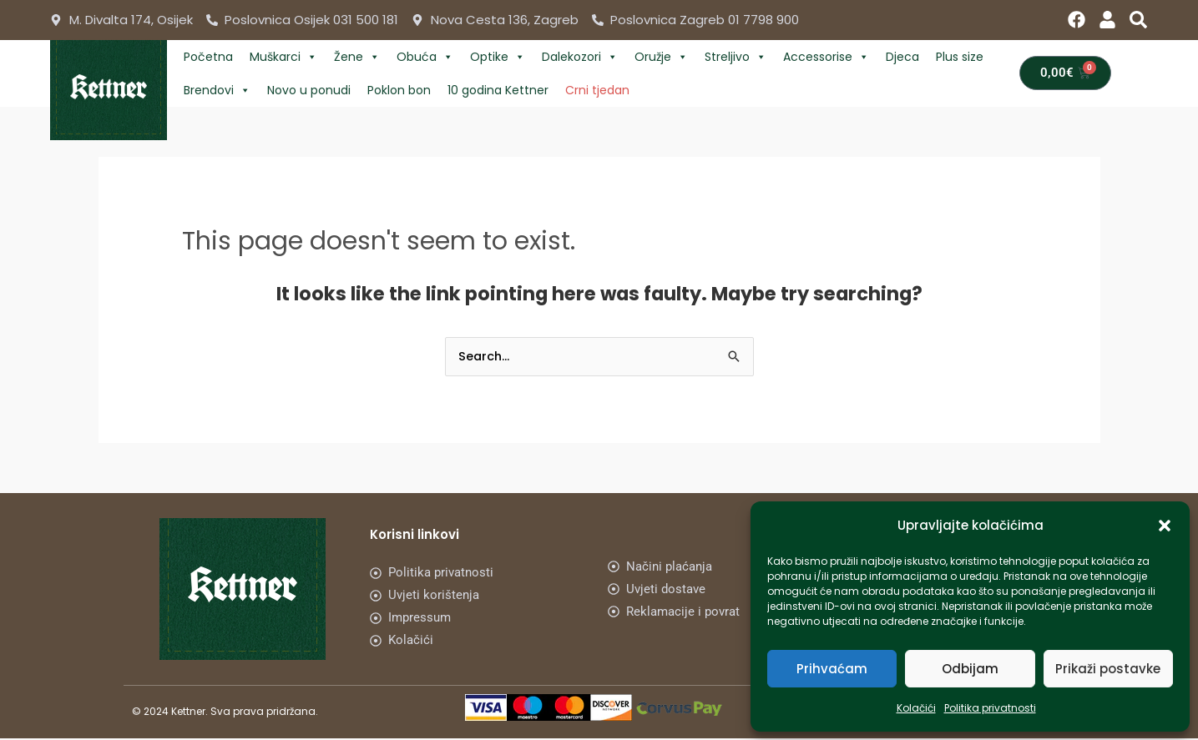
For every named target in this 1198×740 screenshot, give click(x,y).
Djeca (902, 56)
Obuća (425, 56)
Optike (497, 56)
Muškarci (283, 56)
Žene (357, 56)
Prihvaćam (831, 668)
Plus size (959, 56)
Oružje (661, 56)
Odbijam (970, 668)
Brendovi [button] (217, 90)
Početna (208, 56)
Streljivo (735, 56)
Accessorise (826, 56)
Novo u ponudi (309, 90)
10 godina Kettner (497, 90)
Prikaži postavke (1107, 668)
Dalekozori (580, 56)
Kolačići (916, 708)
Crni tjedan (597, 90)
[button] (1164, 525)
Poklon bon (399, 90)
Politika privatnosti (990, 708)
